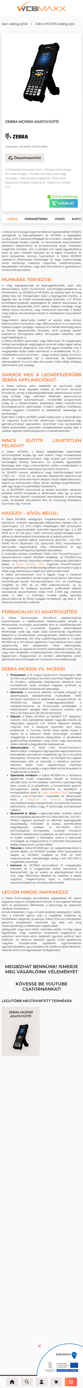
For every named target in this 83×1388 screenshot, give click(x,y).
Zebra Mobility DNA (30, 564)
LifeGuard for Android (44, 799)
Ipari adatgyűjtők (15, 24)
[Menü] (71, 1382)
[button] (2, 104)
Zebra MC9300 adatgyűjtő (55, 24)
